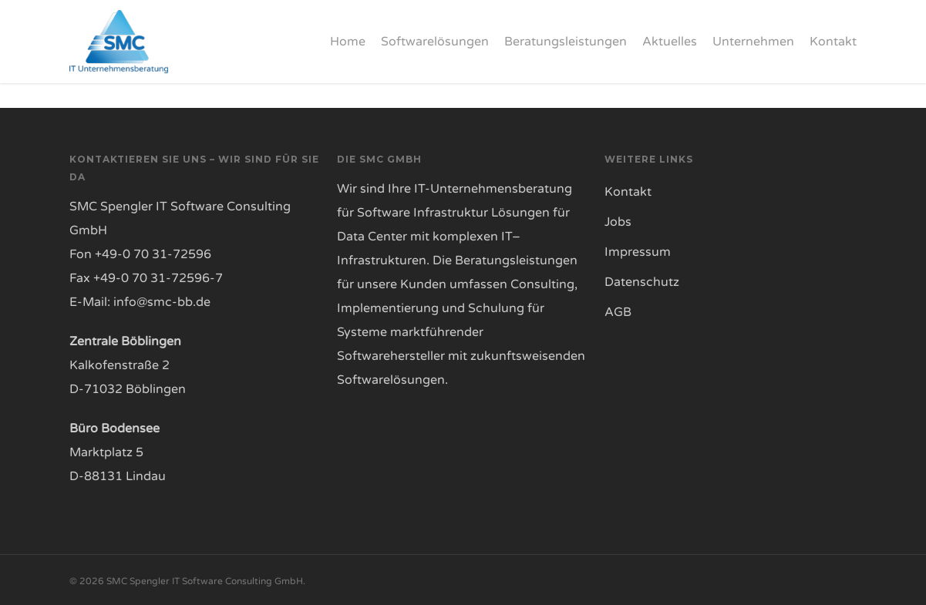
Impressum (637, 252)
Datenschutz (641, 282)
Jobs (617, 222)
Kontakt (628, 192)
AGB (617, 312)
